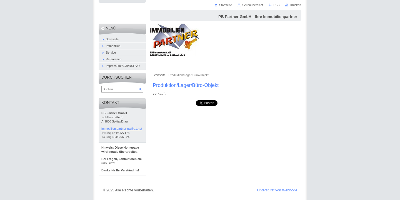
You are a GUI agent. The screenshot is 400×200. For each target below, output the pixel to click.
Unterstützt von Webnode (277, 190)
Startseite (159, 75)
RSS (276, 5)
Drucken (295, 5)
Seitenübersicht (252, 5)
